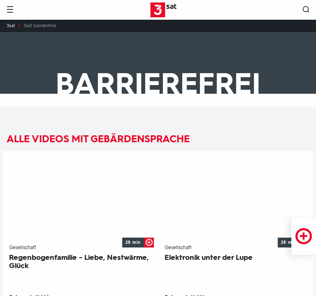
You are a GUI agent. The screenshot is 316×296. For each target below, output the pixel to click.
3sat (11, 25)
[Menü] (10, 10)
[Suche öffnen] (306, 10)
